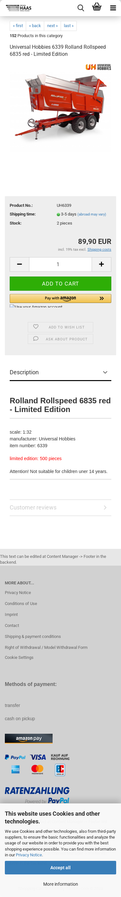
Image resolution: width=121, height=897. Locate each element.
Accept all (60, 867)
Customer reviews (33, 507)
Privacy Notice (29, 854)
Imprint (11, 614)
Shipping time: (23, 214)
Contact (12, 625)
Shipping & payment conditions (33, 636)
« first (18, 25)
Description (24, 372)
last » (69, 25)
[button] (60, 300)
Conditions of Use (21, 603)
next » (52, 25)
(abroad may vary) (91, 214)
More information (60, 884)
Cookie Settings (19, 657)
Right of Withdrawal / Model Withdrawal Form (46, 647)
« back (35, 25)
